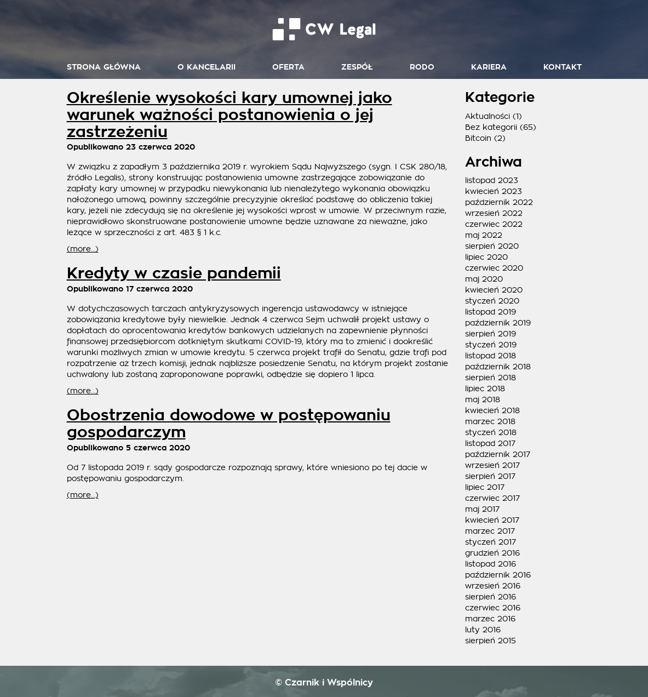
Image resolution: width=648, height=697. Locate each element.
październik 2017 (497, 454)
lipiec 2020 (486, 257)
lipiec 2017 (484, 487)
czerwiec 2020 (494, 268)
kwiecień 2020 (494, 290)
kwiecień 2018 (492, 410)
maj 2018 (482, 399)
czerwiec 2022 (494, 224)
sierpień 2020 (492, 246)
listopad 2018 (490, 356)
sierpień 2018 (490, 377)
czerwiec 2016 (492, 608)
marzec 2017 (490, 531)
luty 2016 (483, 630)
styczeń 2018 (491, 432)
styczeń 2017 (490, 542)
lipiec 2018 (485, 388)
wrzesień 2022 (494, 213)
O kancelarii (206, 67)
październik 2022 (499, 202)
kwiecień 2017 (492, 520)
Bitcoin (478, 138)
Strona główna (104, 67)
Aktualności (487, 116)
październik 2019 (498, 323)
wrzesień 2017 (492, 465)
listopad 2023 (491, 180)
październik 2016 (498, 575)
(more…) (83, 249)
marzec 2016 (490, 619)
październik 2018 (498, 367)
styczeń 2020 (492, 301)
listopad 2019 (490, 312)
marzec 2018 (490, 421)
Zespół (357, 67)
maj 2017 (482, 509)
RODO (422, 67)
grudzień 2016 (492, 553)
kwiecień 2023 (493, 191)
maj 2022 (483, 235)
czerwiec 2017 (492, 498)
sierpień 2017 (490, 476)
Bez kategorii (491, 127)
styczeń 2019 (491, 345)
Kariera (489, 67)
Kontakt (562, 67)
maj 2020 (484, 279)
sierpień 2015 (490, 640)
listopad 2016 (490, 564)
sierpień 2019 (490, 334)
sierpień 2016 (490, 597)
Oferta (288, 67)
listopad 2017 (490, 443)
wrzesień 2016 (492, 586)
